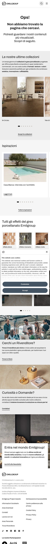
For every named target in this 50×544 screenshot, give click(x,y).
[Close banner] (47, 252)
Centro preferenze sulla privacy (34, 505)
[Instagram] (19, 531)
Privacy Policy (31, 515)
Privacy (28, 519)
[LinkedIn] (11, 531)
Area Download (7, 508)
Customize (25, 284)
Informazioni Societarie (10, 503)
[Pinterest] (23, 531)
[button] (19, 126)
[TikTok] (3, 531)
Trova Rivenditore (8, 526)
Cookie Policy (31, 510)
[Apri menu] (47, 3)
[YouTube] (7, 531)
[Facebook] (15, 531)
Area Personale (7, 521)
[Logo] (10, 3)
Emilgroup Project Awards (11, 499)
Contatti (5, 512)
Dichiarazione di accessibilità (36, 499)
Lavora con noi (7, 517)
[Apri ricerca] (41, 3)
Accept (25, 290)
